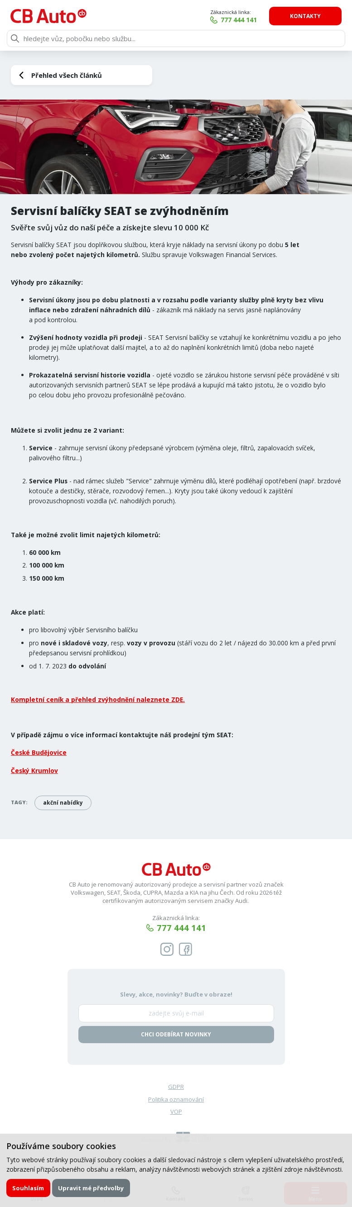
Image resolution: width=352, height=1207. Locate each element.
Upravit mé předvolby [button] (91, 1188)
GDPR (176, 1087)
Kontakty (305, 16)
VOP (176, 1111)
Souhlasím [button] (28, 1188)
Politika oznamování (176, 1099)
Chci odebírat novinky (176, 1034)
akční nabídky (63, 802)
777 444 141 (239, 19)
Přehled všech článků (66, 75)
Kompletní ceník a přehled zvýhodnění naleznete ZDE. (98, 699)
